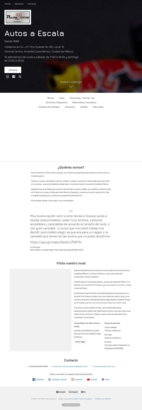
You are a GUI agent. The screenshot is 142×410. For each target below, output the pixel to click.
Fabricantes (98, 107)
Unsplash (88, 399)
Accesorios (70, 107)
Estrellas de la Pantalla (49, 107)
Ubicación (19, 4)
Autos (61, 98)
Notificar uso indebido (103, 399)
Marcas (50, 98)
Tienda (7, 4)
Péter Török (79, 399)
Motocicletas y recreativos (84, 102)
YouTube (84, 107)
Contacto (32, 4)
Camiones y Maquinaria (56, 102)
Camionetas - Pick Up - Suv (82, 98)
